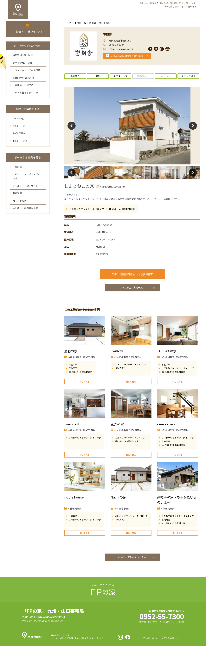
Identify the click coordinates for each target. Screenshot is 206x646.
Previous (71, 126)
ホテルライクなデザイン (25, 185)
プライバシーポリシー (150, 638)
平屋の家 (73, 364)
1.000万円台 (19, 118)
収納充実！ (74, 368)
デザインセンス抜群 (23, 62)
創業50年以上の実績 (23, 77)
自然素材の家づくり (23, 55)
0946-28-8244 (116, 44)
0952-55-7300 (161, 616)
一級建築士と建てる (23, 85)
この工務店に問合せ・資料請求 (127, 55)
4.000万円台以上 (21, 140)
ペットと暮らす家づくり (25, 92)
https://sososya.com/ (120, 49)
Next (193, 126)
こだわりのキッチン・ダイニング (86, 208)
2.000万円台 (19, 125)
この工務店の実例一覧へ (132, 287)
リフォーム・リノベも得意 (26, 70)
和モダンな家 (20, 200)
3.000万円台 (19, 133)
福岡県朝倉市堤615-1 (120, 40)
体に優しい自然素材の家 (122, 208)
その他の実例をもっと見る (132, 557)
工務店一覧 (80, 23)
